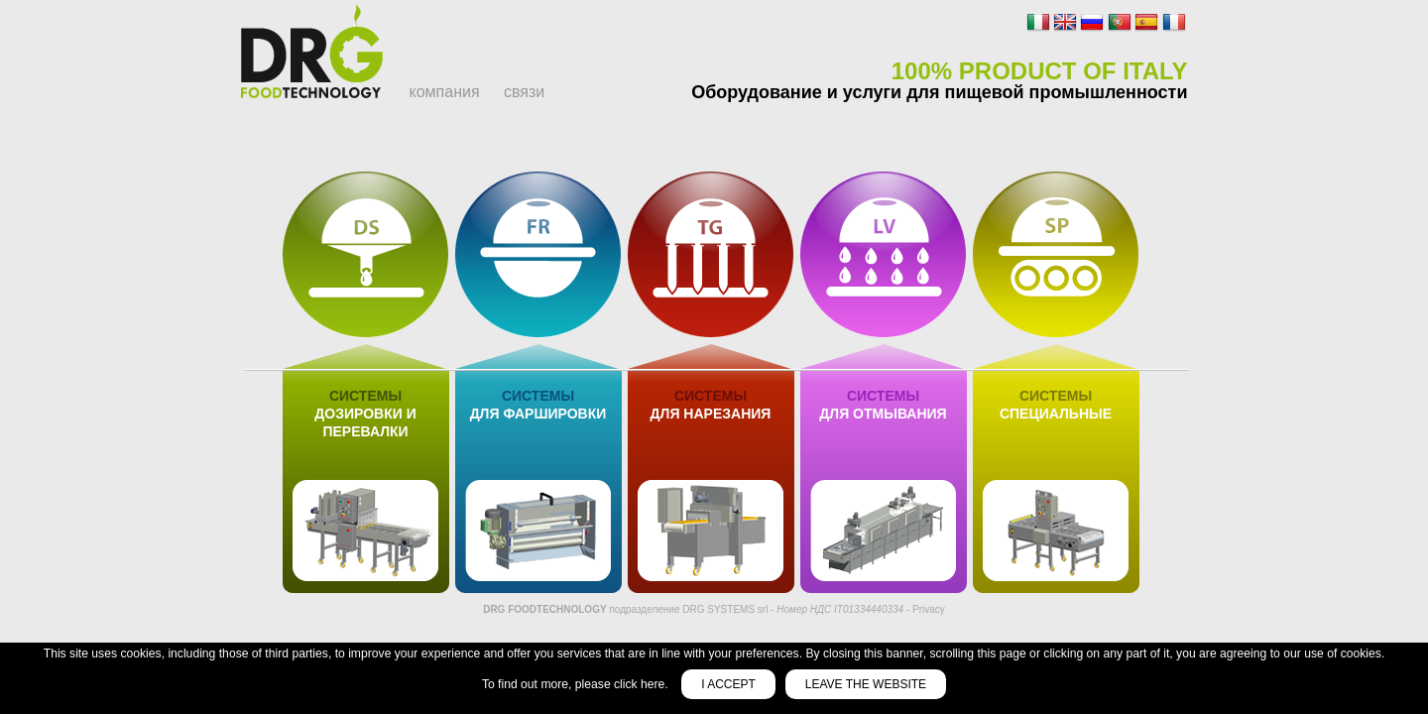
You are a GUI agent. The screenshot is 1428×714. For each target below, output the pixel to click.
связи (524, 91)
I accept (728, 684)
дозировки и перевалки (365, 413)
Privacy (928, 609)
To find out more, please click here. (576, 684)
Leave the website (865, 684)
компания (445, 91)
